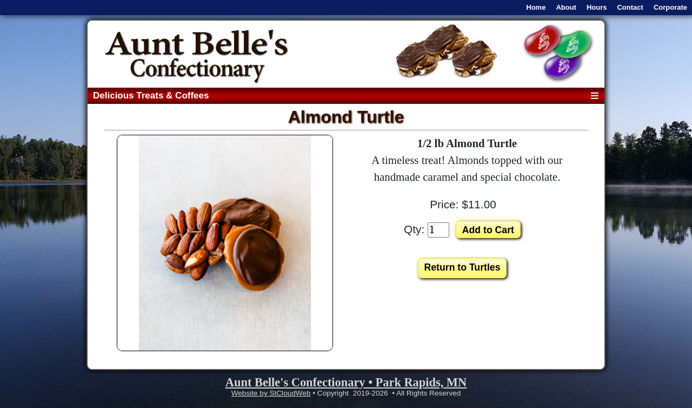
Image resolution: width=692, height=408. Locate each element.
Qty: (414, 229)
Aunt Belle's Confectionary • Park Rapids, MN (346, 382)
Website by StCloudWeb (271, 393)
